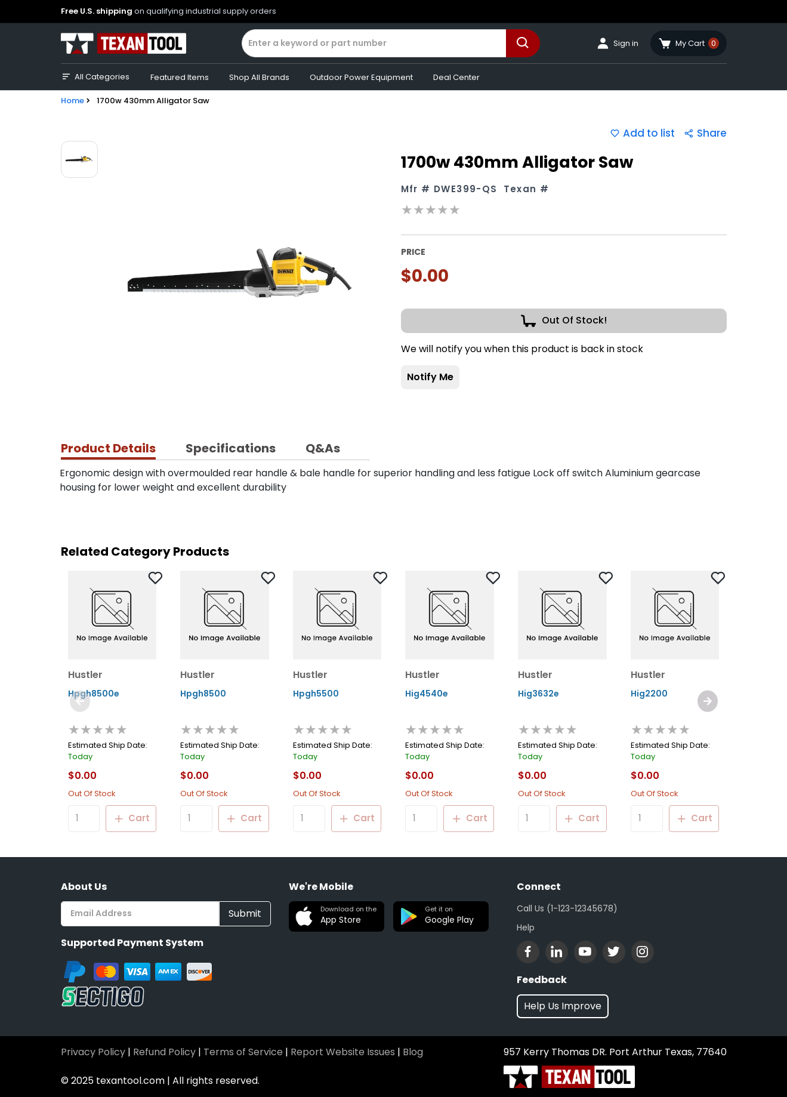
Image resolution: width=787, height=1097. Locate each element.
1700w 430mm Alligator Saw (153, 100)
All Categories (95, 77)
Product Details (108, 448)
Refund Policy (164, 1052)
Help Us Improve (562, 1006)
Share (705, 133)
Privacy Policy (93, 1052)
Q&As (322, 448)
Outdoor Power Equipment (361, 77)
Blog (413, 1052)
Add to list (642, 133)
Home (72, 100)
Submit (245, 913)
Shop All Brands (259, 77)
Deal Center (456, 77)
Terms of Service (243, 1052)
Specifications (231, 448)
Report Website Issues (343, 1052)
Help (526, 927)
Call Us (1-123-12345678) (567, 908)
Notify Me (430, 377)
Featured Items (179, 77)
